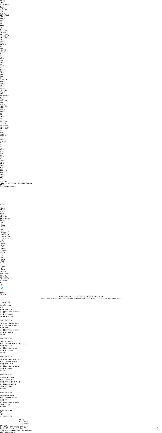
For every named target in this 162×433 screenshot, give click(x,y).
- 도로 (1, 222)
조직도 (1, 11)
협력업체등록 (3, 80)
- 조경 (1, 264)
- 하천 (1, 224)
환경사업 (2, 41)
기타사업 (2, 62)
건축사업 (2, 29)
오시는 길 (2, 13)
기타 (1, 27)
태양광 (1, 60)
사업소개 (2, 18)
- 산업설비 (2, 266)
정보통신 (2, 69)
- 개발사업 (2, 259)
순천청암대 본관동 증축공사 (7, 396)
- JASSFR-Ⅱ (3, 245)
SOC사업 (2, 52)
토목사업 (2, 20)
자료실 (1, 87)
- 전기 (1, 268)
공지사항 (2, 73)
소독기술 (2, 48)
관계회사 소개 (3, 10)
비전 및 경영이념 (4, 4)
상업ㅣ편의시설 (4, 34)
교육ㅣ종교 (3, 32)
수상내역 (2, 76)
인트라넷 (2, 83)
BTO (1, 53)
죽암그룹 (2, 88)
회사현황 (2, 8)
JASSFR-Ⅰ (3, 43)
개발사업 (2, 57)
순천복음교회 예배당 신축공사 (7, 341)
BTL (1, 55)
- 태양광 (2, 261)
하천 (1, 24)
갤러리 (1, 78)
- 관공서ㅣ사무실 (4, 231)
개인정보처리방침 (23, 421)
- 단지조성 (2, 226)
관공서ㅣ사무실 (4, 31)
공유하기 (2, 293)
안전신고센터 (3, 90)
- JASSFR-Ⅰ (3, 243)
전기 (1, 67)
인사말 (1, 3)
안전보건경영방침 (4, 15)
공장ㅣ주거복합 (4, 38)
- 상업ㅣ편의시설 (4, 234)
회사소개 (2, 1)
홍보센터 (2, 71)
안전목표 (2, 17)
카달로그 (2, 81)
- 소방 (1, 240)
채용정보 (2, 74)
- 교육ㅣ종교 (3, 233)
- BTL (1, 255)
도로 (1, 22)
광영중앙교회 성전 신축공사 (7, 377)
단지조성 (2, 25)
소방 (1, 39)
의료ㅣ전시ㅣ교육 (4, 36)
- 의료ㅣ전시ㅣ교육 (5, 236)
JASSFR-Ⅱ (3, 45)
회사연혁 (2, 6)
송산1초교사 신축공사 (5, 305)
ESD (1, 46)
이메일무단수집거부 (24, 423)
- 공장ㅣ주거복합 (4, 238)
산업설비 (2, 66)
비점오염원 (3, 50)
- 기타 (1, 227)
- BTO (1, 254)
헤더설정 (2, 204)
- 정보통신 (2, 269)
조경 (1, 64)
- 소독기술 (2, 248)
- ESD (1, 247)
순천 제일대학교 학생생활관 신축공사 (9, 323)
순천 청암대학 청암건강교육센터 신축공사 (10, 359)
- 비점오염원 (3, 250)
